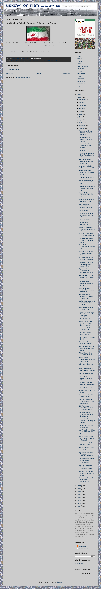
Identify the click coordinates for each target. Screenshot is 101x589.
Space (79, 64)
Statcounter (79, 563)
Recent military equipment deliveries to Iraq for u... (86, 283)
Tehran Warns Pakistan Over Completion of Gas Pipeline (86, 314)
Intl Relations (81, 74)
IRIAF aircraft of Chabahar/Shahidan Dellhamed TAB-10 (86, 407)
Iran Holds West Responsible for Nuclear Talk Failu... (86, 205)
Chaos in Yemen (84, 220)
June (81, 114)
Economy (80, 76)
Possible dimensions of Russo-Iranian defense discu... (87, 246)
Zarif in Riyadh (83, 210)
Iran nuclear (28, 61)
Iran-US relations (51, 61)
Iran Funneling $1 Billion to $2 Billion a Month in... (87, 431)
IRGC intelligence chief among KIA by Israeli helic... (86, 277)
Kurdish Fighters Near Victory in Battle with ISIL (86, 194)
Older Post (66, 73)
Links (79, 86)
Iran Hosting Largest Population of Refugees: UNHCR (85, 466)
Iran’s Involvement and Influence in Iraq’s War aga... (87, 348)
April (81, 120)
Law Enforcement (83, 66)
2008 (79, 503)
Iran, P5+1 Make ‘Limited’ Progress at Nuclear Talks (86, 296)
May (80, 117)
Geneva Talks (20, 61)
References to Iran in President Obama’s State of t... (86, 253)
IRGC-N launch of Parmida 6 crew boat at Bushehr (86, 161)
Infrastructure (81, 81)
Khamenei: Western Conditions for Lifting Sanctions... (86, 414)
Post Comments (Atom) (22, 77)
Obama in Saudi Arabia (86, 177)
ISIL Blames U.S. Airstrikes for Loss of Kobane (86, 139)
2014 (79, 486)
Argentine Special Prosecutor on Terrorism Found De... (86, 270)
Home (39, 73)
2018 (79, 94)
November (82, 99)
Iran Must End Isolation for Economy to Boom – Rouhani (86, 438)
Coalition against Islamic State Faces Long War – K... (87, 155)
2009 (79, 500)
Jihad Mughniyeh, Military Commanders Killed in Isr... (86, 290)
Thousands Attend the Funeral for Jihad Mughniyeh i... (86, 264)
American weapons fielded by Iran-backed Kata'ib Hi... (87, 172)
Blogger (59, 582)
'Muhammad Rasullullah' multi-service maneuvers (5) (87, 479)
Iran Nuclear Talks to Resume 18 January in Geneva (87, 420)
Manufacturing (81, 84)
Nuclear (79, 61)
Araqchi (13, 61)
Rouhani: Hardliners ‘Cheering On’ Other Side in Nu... (86, 132)
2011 (79, 494)
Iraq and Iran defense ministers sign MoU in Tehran (86, 473)
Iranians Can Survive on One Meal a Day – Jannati (87, 145)
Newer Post (10, 73)
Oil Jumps (82, 150)
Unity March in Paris (85, 387)
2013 (79, 489)
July (80, 111)
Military (79, 58)
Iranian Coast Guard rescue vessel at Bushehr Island (85, 323)
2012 (79, 491)
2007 (79, 506)
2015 (79, 97)
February (82, 125)
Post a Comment (13, 69)
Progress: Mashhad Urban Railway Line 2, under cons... (86, 401)
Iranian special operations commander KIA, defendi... (87, 359)
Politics (79, 71)
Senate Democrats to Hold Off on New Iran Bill (86, 181)
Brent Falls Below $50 (86, 373)
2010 (79, 497)
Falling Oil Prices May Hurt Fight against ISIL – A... (87, 229)
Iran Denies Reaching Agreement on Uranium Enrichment (86, 454)
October (82, 102)
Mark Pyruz (82, 546)
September (83, 105)
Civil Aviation (81, 69)
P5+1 (57, 61)
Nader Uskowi (83, 549)
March (81, 123)
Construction (81, 79)
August (81, 108)
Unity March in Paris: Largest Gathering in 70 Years (86, 378)
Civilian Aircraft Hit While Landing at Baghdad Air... (87, 188)
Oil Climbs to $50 (84, 318)
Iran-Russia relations (39, 61)
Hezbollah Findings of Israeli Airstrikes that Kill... (86, 215)
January (82, 128)
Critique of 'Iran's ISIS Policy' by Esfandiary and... (86, 240)
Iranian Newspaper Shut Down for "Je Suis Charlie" (87, 302)
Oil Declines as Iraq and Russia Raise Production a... (87, 460)
